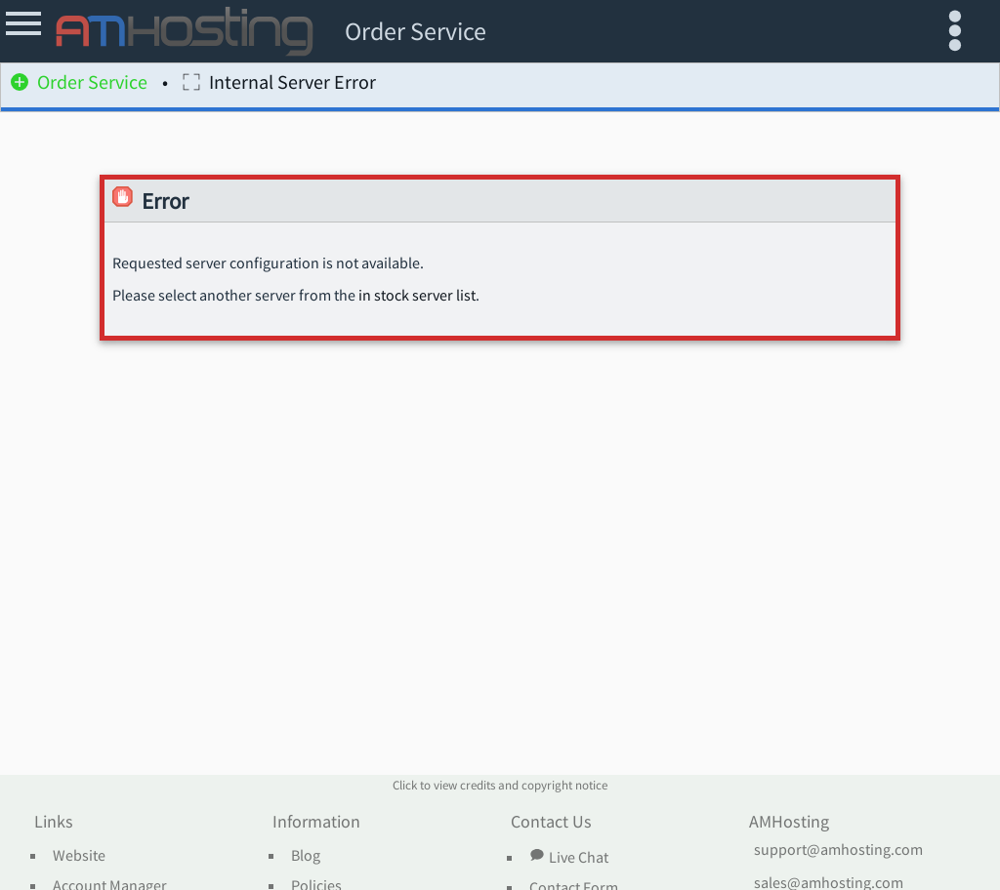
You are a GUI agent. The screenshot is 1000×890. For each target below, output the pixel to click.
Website (79, 856)
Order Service (79, 85)
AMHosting (789, 822)
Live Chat (568, 857)
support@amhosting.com (838, 850)
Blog (305, 856)
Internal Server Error (279, 85)
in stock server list (417, 295)
